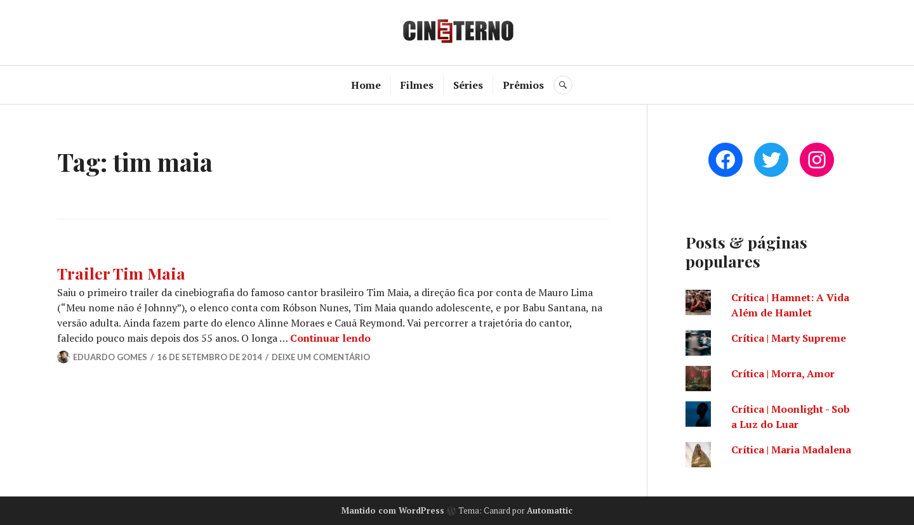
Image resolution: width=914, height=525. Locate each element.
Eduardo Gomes (110, 357)
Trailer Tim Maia (121, 272)
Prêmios (523, 85)
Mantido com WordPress (392, 510)
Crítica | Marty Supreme (788, 338)
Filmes (417, 85)
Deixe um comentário (321, 357)
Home (366, 85)
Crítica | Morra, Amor (783, 373)
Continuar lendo (330, 338)
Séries (468, 85)
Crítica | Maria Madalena (791, 450)
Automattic (550, 510)
